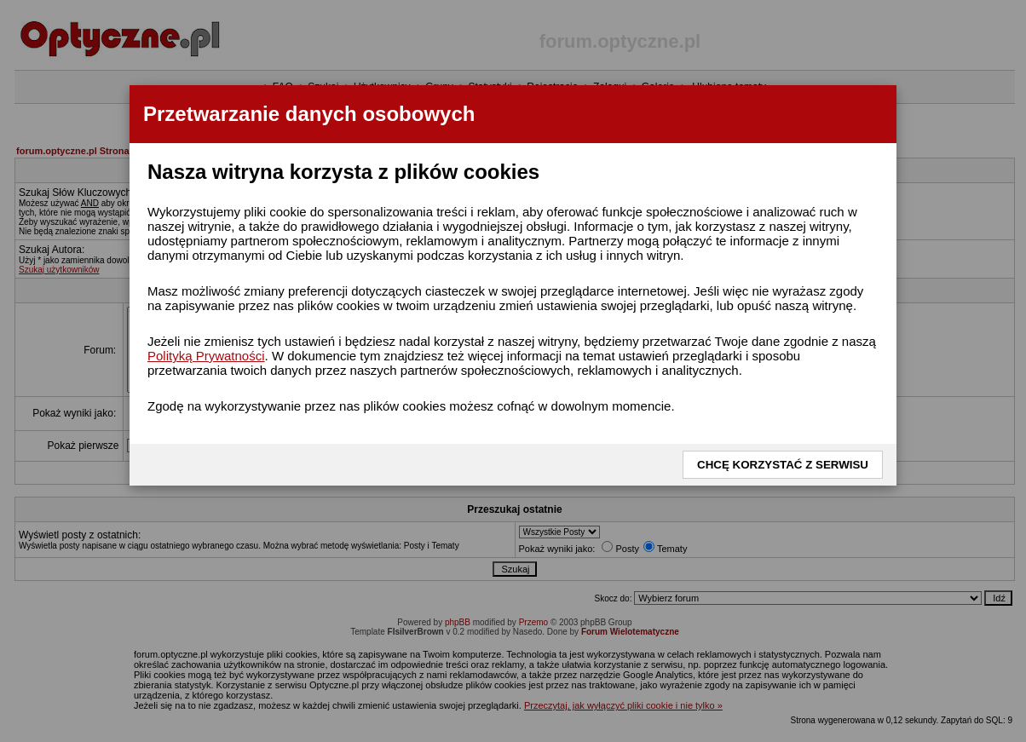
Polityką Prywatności (206, 355)
